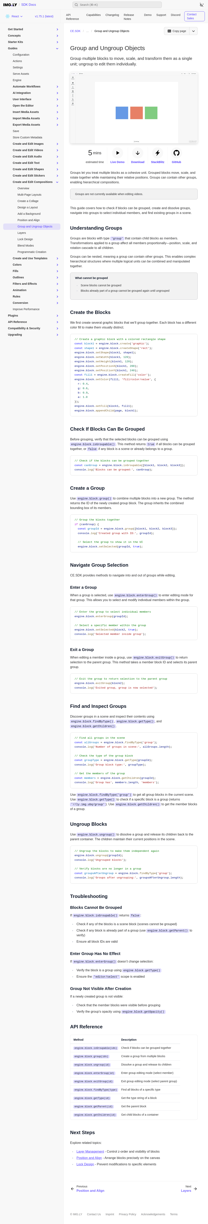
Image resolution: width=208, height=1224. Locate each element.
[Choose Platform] (14, 16)
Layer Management (90, 1149)
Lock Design (85, 1162)
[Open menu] (193, 31)
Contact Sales (191, 16)
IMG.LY (77, 1212)
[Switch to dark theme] (201, 5)
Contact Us (94, 1212)
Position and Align (89, 1156)
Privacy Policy (127, 1212)
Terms (174, 1212)
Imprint (110, 1212)
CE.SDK (75, 31)
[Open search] (117, 5)
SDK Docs (28, 4)
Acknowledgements (153, 1212)
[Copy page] (176, 31)
